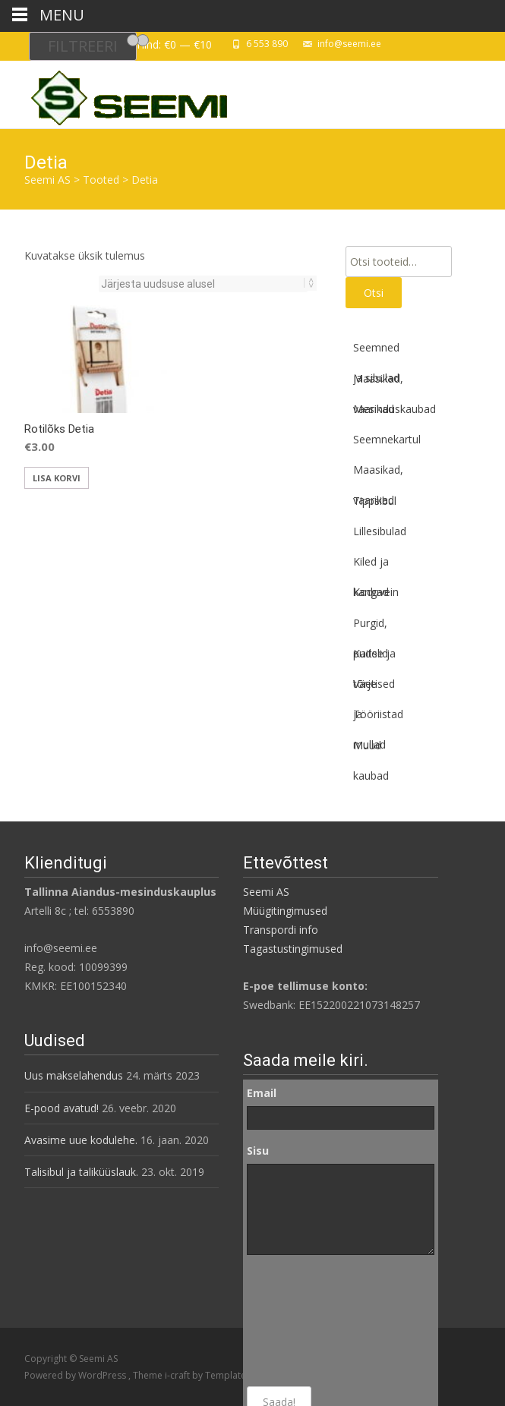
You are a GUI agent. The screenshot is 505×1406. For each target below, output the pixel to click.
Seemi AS (266, 891)
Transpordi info (280, 929)
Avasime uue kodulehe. (80, 1140)
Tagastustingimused (292, 948)
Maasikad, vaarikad (378, 382)
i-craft (178, 1375)
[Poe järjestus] (203, 284)
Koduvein (376, 592)
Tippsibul (374, 500)
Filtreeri (83, 46)
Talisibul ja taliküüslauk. (81, 1172)
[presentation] (309, 1321)
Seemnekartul (387, 439)
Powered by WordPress (76, 1375)
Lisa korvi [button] (56, 478)
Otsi (373, 292)
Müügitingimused (285, 910)
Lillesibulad (379, 531)
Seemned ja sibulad (376, 351)
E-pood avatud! (61, 1108)
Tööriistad (378, 714)
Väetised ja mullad (374, 687)
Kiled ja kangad (371, 565)
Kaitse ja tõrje (374, 657)
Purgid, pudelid (370, 627)
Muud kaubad (371, 749)
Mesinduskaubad (394, 409)
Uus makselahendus (73, 1075)
